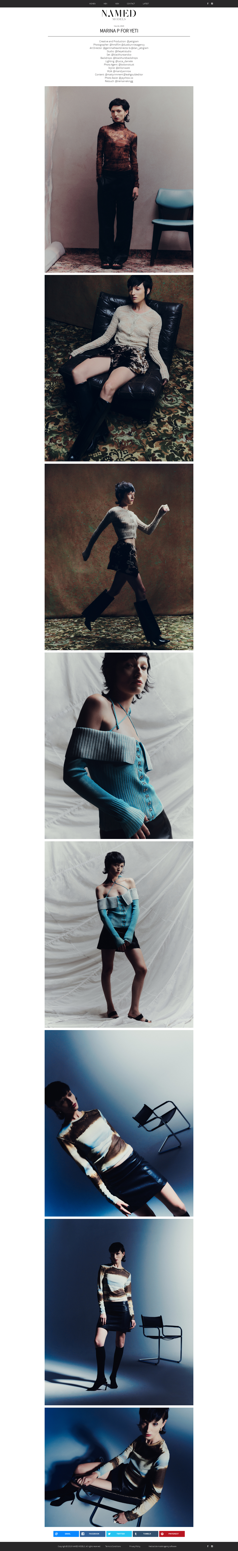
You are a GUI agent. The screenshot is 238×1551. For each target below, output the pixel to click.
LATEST (146, 3)
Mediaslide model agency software (162, 1546)
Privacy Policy (134, 1546)
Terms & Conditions (113, 1546)
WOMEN (92, 3)
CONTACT (131, 3)
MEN (105, 3)
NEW (117, 3)
